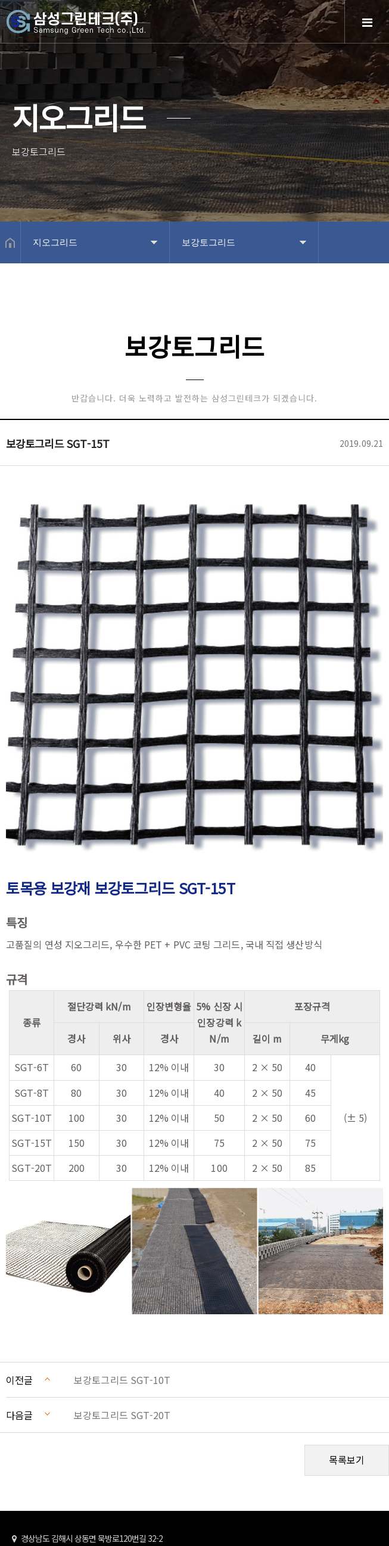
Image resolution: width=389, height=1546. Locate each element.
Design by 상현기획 (238, 1527)
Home (107, 31)
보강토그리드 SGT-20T (122, 1336)
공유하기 (373, 284)
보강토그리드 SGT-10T (122, 1300)
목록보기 (347, 1380)
